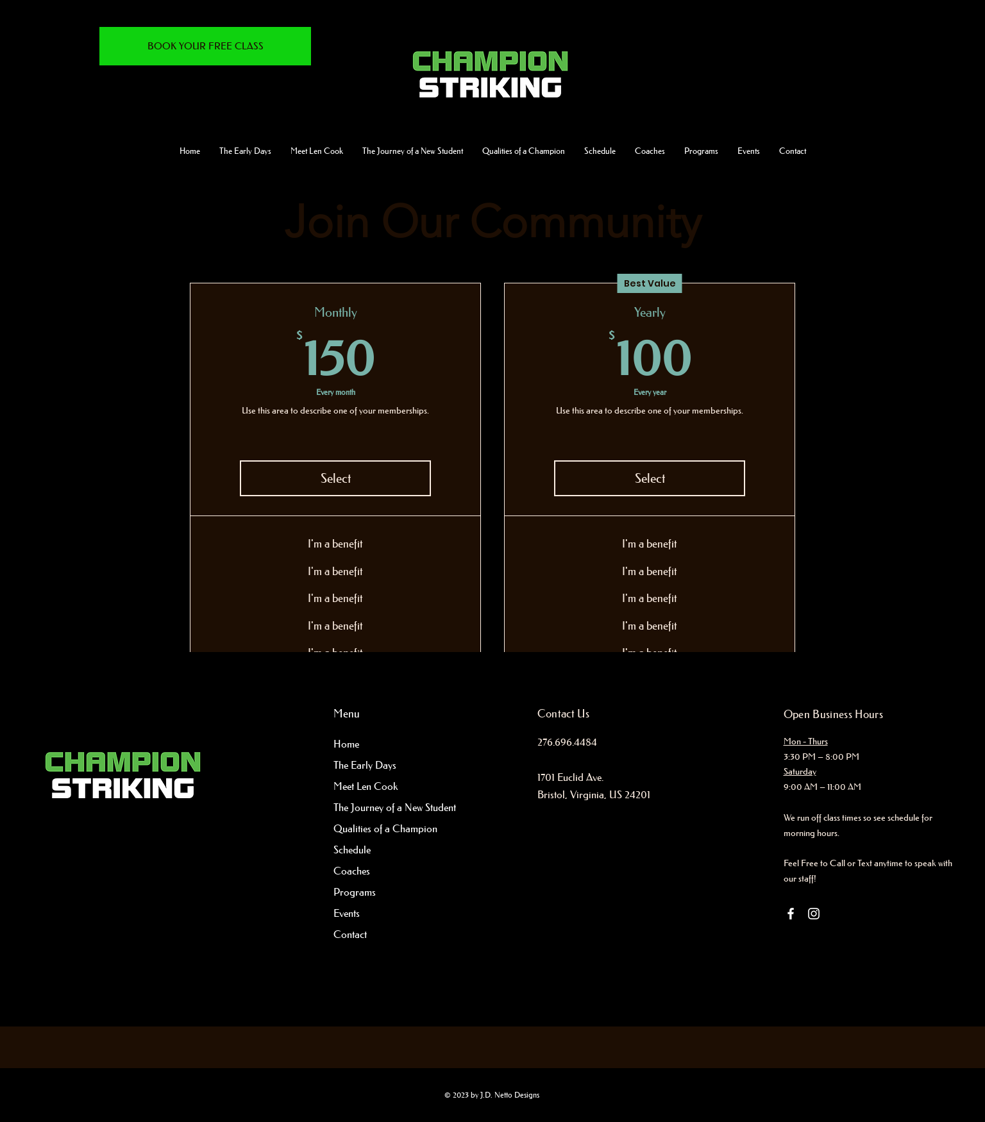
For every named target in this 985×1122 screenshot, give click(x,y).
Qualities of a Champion (384, 828)
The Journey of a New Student (384, 807)
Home (346, 743)
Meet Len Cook (365, 786)
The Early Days (364, 764)
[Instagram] (813, 913)
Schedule (352, 849)
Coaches (351, 870)
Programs (354, 891)
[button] (413, 150)
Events (346, 913)
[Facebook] (790, 913)
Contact (350, 934)
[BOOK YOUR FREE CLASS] (205, 46)
